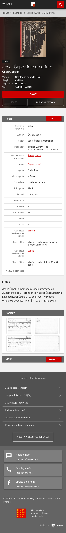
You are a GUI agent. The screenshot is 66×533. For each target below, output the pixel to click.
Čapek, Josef (10, 71)
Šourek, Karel (34, 155)
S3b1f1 (31, 230)
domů (6, 13)
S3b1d (31, 250)
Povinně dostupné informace (20, 425)
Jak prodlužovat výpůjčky (18, 395)
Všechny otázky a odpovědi (33, 437)
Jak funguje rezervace (16, 402)
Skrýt (54, 119)
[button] (33, 40)
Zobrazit (54, 359)
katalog (17, 13)
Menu (7, 4)
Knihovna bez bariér (15, 410)
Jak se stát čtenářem (16, 388)
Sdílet (14, 102)
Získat (33, 94)
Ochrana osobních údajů (17, 417)
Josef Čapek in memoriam (41, 13)
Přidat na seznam (45, 102)
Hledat (59, 3)
